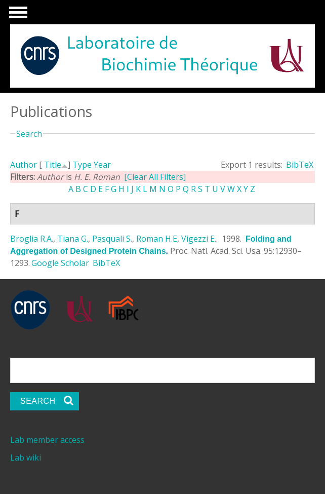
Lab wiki (25, 457)
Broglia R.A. (31, 238)
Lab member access (47, 439)
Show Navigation (16, 15)
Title (52, 164)
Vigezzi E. (198, 238)
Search (29, 133)
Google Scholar (60, 263)
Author (23, 164)
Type (82, 164)
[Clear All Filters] (155, 176)
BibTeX (299, 164)
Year (102, 164)
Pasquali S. (112, 238)
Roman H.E (156, 238)
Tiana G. (72, 238)
